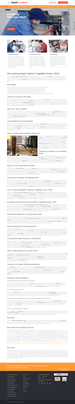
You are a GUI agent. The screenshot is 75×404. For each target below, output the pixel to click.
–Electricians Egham (24, 340)
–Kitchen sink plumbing (26, 342)
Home (9, 6)
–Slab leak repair (34, 343)
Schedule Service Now (63, 2)
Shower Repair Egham (11, 389)
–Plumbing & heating (54, 342)
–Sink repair (28, 343)
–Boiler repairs (32, 333)
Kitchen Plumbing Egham (12, 380)
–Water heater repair (41, 343)
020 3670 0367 (52, 3)
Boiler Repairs (24, 6)
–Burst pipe (59, 340)
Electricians (58, 6)
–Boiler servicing (38, 330)
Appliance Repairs (50, 6)
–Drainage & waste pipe (62, 330)
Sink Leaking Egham (11, 390)
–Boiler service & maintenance (61, 339)
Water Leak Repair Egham (12, 396)
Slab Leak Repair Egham (11, 392)
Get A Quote (63, 366)
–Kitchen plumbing (18, 342)
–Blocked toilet (48, 340)
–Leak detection (34, 342)
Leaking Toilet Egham (11, 383)
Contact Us (64, 6)
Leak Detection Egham (11, 381)
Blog (24, 389)
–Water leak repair (48, 343)
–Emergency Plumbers (45, 339)
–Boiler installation (23, 330)
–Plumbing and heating (56, 343)
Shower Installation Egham (12, 387)
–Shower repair (17, 343)
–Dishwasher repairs (17, 334)
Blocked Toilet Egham (11, 376)
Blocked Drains (32, 6)
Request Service (11, 29)
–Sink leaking (23, 343)
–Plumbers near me (46, 342)
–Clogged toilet (64, 340)
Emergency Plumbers (16, 6)
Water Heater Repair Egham (12, 394)
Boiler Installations (41, 6)
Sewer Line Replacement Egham (13, 385)
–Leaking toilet (40, 342)
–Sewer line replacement (63, 342)
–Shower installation (11, 343)
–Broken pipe (54, 340)
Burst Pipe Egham (10, 378)
